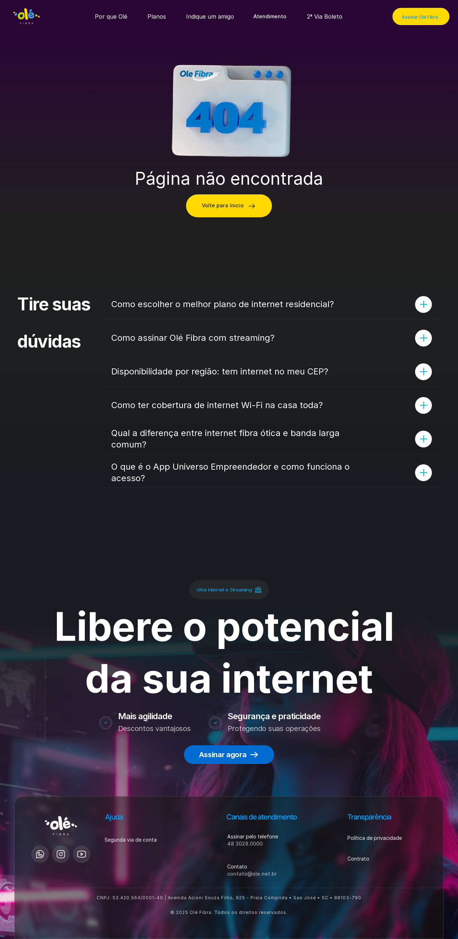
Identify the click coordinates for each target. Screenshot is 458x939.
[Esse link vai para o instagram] (60, 854)
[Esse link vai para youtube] (81, 854)
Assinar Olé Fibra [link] (420, 17)
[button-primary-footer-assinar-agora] (229, 754)
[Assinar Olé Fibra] (421, 16)
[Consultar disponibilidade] (229, 205)
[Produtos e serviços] (111, 16)
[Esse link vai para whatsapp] (40, 854)
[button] (270, 16)
